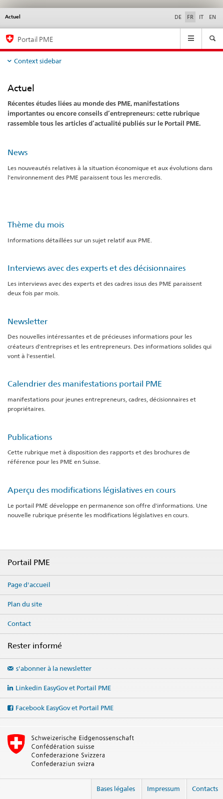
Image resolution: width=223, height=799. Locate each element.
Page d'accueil (29, 585)
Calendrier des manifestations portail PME (85, 384)
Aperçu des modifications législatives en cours (92, 490)
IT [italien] (201, 16)
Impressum (163, 789)
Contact (19, 623)
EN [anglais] (212, 16)
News (18, 152)
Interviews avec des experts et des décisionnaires (97, 268)
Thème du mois (36, 224)
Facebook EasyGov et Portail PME (65, 708)
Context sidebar (38, 61)
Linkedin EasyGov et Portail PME (63, 688)
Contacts (205, 789)
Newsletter (28, 321)
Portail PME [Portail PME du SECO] (35, 39)
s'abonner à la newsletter (54, 668)
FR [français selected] (190, 16)
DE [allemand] (178, 16)
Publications (30, 437)
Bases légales (115, 789)
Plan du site (25, 604)
